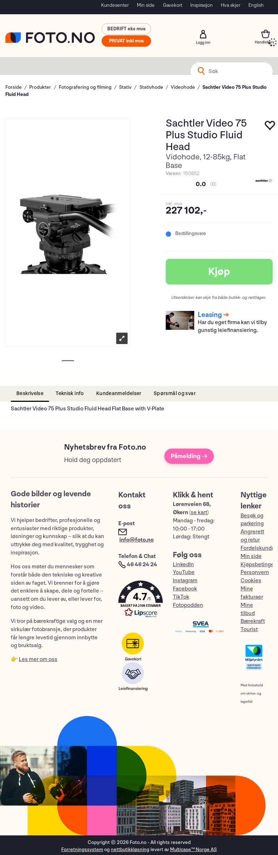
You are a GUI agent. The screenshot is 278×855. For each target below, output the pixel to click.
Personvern (255, 572)
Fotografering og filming (85, 87)
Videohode (183, 87)
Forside (13, 87)
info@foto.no (136, 540)
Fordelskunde (258, 548)
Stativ (125, 87)
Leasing (210, 315)
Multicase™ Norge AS (193, 849)
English (256, 5)
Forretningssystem (82, 849)
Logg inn (203, 34)
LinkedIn (183, 564)
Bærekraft (253, 621)
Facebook (185, 588)
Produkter (40, 87)
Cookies (251, 580)
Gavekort (172, 5)
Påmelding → (189, 456)
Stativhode (151, 87)
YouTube (184, 572)
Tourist (249, 629)
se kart (199, 512)
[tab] (30, 394)
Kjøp (219, 271)
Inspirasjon (201, 5)
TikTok (181, 597)
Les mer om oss (38, 659)
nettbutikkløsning (130, 849)
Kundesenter (115, 5)
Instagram (185, 580)
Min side (146, 5)
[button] (138, 600)
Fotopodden (188, 605)
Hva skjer (230, 5)
